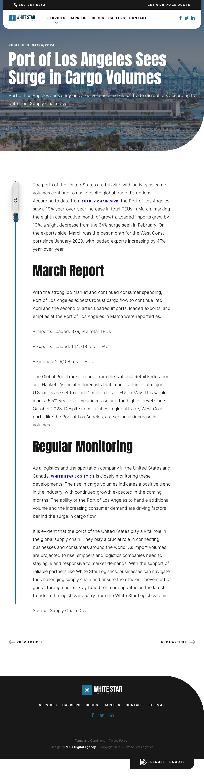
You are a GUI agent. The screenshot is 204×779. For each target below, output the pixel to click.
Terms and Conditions (90, 740)
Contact (138, 18)
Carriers (79, 18)
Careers (116, 18)
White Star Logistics (73, 476)
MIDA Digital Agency (81, 747)
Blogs (98, 18)
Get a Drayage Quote (169, 5)
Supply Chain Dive (100, 201)
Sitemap (157, 705)
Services (56, 19)
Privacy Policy (118, 740)
